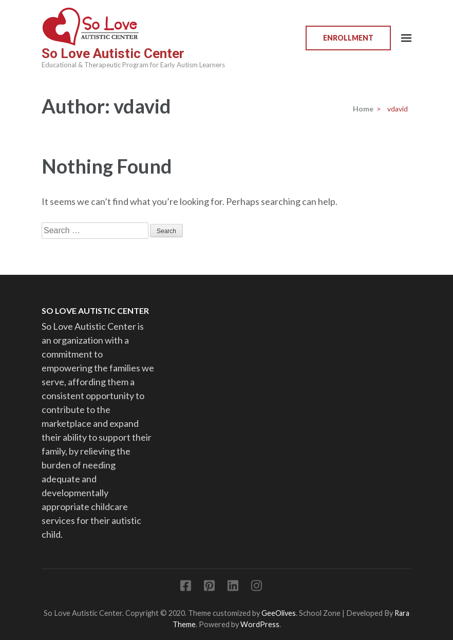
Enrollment (348, 37)
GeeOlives (278, 613)
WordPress (259, 624)
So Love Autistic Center (113, 53)
